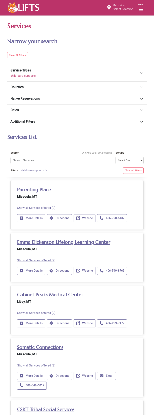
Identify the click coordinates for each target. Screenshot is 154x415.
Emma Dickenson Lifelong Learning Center (63, 241)
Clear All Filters (17, 54)
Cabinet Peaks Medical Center (50, 294)
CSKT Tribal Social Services (45, 409)
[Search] (61, 160)
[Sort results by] (130, 159)
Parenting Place (34, 189)
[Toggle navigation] (141, 7)
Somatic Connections (40, 347)
